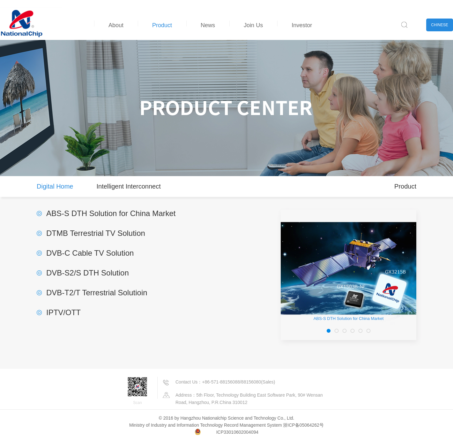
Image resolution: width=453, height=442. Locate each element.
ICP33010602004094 (237, 432)
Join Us (253, 25)
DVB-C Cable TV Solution (90, 253)
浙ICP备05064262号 (303, 425)
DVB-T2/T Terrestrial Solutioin (96, 292)
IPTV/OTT (63, 312)
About (115, 25)
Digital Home (55, 186)
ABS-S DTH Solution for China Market (110, 213)
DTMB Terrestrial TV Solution (95, 233)
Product (162, 25)
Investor (302, 25)
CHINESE (439, 25)
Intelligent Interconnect (128, 186)
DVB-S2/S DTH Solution (87, 272)
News (208, 25)
